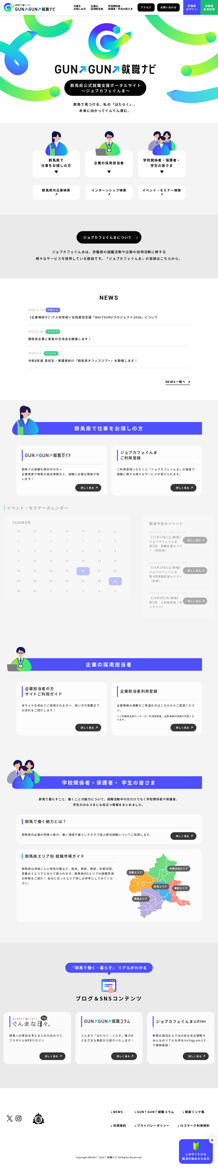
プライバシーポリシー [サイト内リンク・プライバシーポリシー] (152, 1125)
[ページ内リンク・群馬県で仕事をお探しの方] (56, 164)
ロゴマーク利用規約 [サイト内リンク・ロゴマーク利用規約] (194, 1125)
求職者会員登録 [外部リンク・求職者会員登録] (209, 7)
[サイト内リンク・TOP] (29, 7)
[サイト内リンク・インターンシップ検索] (109, 192)
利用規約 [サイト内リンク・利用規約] (118, 1125)
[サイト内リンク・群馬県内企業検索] (56, 192)
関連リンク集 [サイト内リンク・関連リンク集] (195, 1112)
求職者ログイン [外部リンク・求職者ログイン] (192, 7)
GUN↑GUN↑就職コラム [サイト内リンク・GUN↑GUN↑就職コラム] (154, 1112)
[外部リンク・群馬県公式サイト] (38, 1135)
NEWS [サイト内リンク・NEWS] (117, 1112)
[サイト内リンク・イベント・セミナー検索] (161, 192)
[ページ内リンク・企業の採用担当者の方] (109, 165)
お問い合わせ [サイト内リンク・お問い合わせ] (168, 7)
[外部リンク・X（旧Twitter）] (10, 1137)
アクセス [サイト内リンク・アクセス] (146, 7)
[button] (212, 1140)
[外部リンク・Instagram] (18, 1137)
